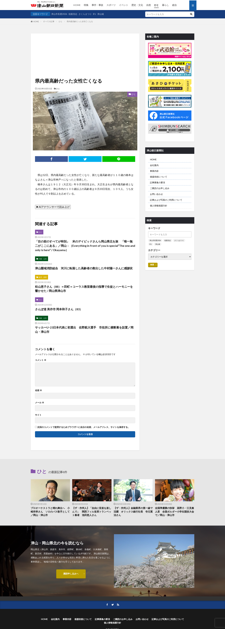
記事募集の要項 (157, 182)
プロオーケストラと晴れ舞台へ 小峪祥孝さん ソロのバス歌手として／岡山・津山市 (50, 512)
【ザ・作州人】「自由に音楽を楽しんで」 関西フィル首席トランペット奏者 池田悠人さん (91, 512)
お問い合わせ (156, 194)
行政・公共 (43, 259)
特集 (86, 5)
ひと (156, 5)
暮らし (165, 5)
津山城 (100, 14)
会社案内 (154, 165)
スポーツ (111, 5)
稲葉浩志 (73, 14)
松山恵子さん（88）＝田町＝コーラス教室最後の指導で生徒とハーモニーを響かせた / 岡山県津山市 (84, 289)
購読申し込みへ (70, 573)
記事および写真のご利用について (166, 200)
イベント (123, 5)
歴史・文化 (137, 5)
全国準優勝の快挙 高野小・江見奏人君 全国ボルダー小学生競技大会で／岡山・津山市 (174, 512)
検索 (152, 264)
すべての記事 (48, 21)
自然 (148, 5)
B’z (94, 14)
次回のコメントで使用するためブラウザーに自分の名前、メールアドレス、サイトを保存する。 (83, 427)
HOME (77, 5)
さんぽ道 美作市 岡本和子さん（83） (58, 309)
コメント (40, 360)
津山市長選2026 (59, 14)
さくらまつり (85, 14)
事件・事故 (97, 5)
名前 (38, 390)
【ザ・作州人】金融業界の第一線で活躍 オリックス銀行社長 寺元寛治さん (133, 512)
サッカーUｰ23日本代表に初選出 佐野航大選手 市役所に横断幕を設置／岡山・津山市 (84, 329)
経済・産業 (43, 277)
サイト (38, 415)
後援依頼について (158, 176)
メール (39, 402)
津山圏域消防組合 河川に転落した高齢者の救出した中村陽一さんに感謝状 (84, 268)
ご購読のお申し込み (159, 188)
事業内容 (154, 171)
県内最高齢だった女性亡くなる (80, 21)
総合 (174, 5)
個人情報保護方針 (158, 205)
